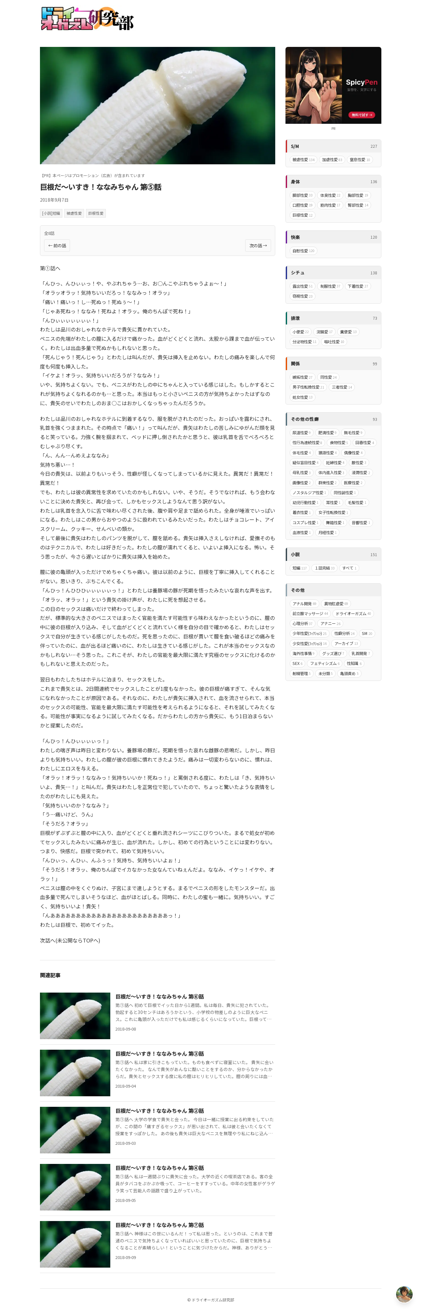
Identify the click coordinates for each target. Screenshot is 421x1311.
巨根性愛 (96, 213)
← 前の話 (57, 245)
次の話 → (258, 245)
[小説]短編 (51, 213)
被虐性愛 (74, 213)
